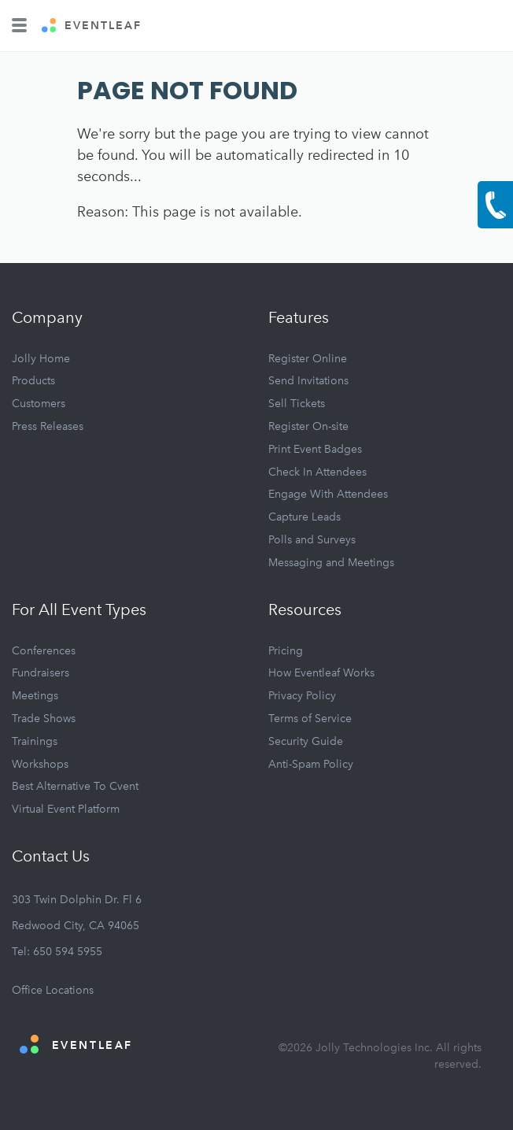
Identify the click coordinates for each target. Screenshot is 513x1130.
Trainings (34, 741)
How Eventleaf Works (321, 673)
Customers (38, 403)
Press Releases (47, 426)
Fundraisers (40, 673)
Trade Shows (44, 718)
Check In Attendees (317, 472)
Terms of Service (310, 718)
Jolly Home (41, 358)
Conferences (44, 651)
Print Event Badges (315, 449)
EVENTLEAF (92, 26)
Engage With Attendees (328, 494)
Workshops (40, 764)
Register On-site (308, 426)
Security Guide (305, 741)
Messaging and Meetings (331, 562)
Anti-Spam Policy (310, 764)
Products (33, 380)
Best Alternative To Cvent (75, 786)
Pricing (285, 651)
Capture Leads (304, 517)
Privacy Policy (302, 695)
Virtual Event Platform (66, 809)
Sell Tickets (296, 403)
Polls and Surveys (312, 539)
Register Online (307, 358)
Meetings (35, 695)
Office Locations (53, 990)
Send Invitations (308, 380)
